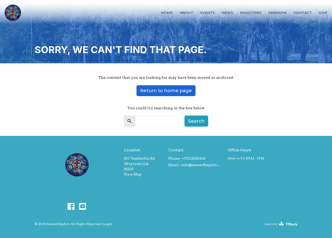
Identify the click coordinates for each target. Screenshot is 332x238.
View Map (133, 174)
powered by (281, 224)
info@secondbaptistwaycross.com (202, 165)
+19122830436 (194, 158)
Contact (303, 12)
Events (207, 12)
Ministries (250, 12)
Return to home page (166, 90)
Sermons (277, 12)
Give (323, 12)
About (186, 12)
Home (167, 12)
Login (107, 224)
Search (196, 121)
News (227, 12)
